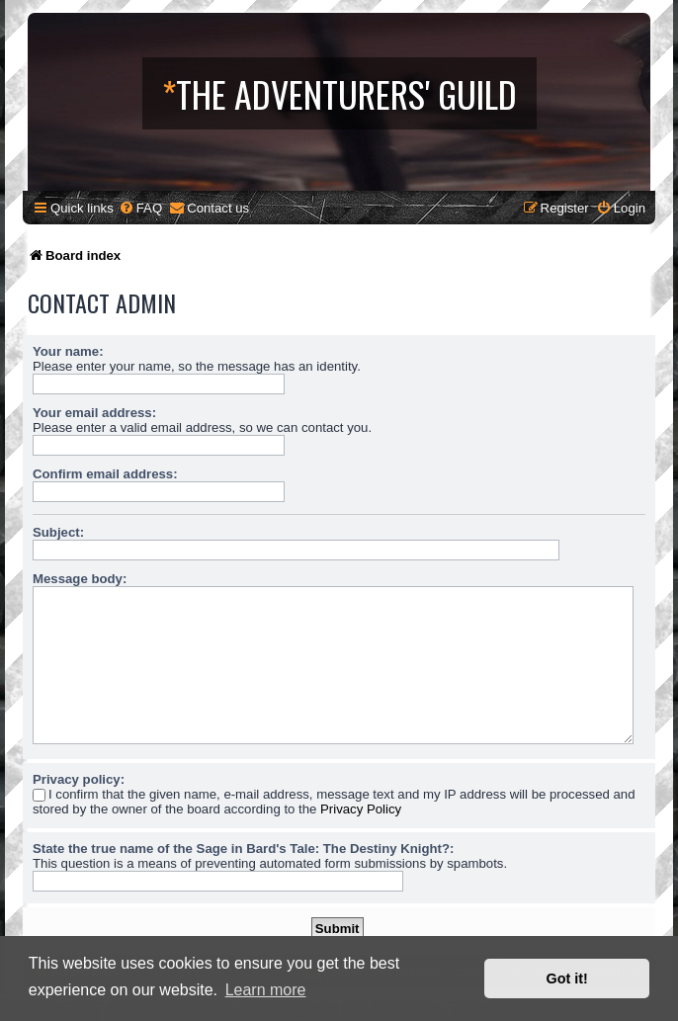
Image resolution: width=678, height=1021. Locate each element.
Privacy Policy (360, 809)
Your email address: (94, 412)
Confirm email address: (105, 474)
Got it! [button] (567, 978)
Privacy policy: (79, 779)
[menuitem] (140, 208)
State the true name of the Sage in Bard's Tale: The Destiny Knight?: (243, 848)
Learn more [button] (265, 989)
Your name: (68, 351)
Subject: (58, 532)
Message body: (80, 578)
